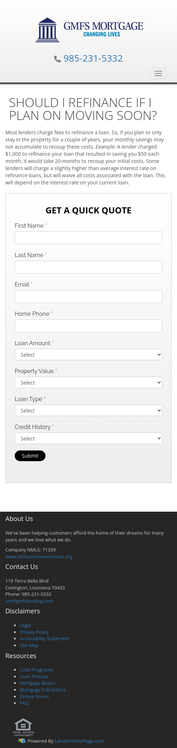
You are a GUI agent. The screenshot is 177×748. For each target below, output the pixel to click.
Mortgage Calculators (43, 689)
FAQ (24, 703)
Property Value (36, 371)
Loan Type (30, 399)
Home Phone (34, 313)
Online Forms (34, 696)
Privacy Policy (34, 632)
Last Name (31, 255)
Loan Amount (34, 343)
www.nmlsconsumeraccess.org (38, 556)
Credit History (34, 427)
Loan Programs (36, 669)
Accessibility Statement (45, 638)
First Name (31, 225)
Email (24, 284)
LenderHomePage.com (79, 741)
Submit (30, 455)
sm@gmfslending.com (29, 601)
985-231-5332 (93, 58)
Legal (25, 625)
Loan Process (34, 676)
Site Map (29, 645)
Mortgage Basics (37, 683)
